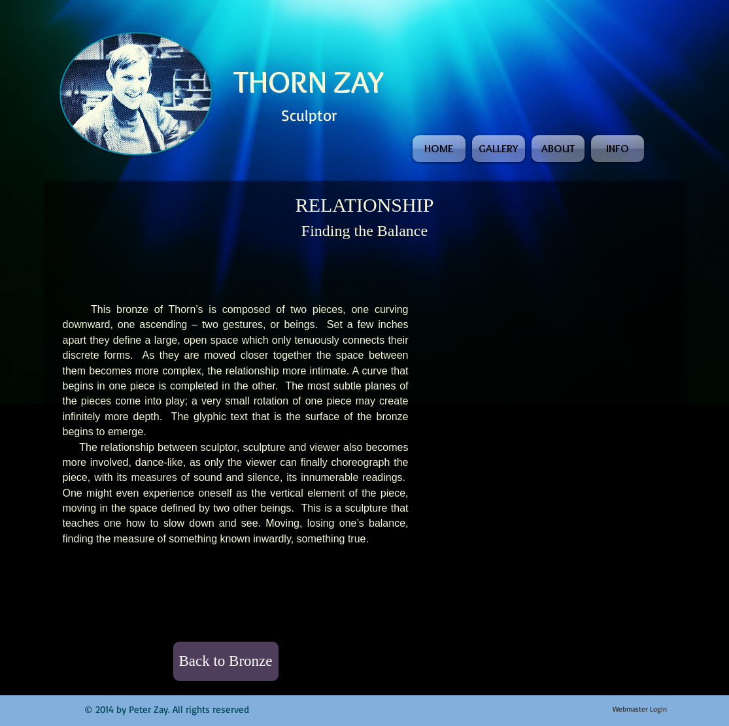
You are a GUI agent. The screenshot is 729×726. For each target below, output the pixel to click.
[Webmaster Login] (640, 710)
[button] (480, 336)
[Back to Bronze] (226, 661)
